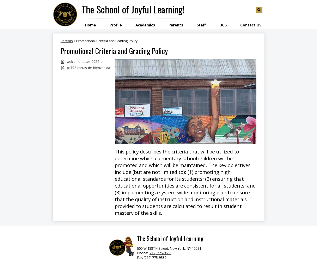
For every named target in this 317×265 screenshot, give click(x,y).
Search (259, 10)
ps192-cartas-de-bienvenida (88, 68)
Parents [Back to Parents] (67, 41)
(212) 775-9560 (160, 253)
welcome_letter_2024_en (85, 62)
